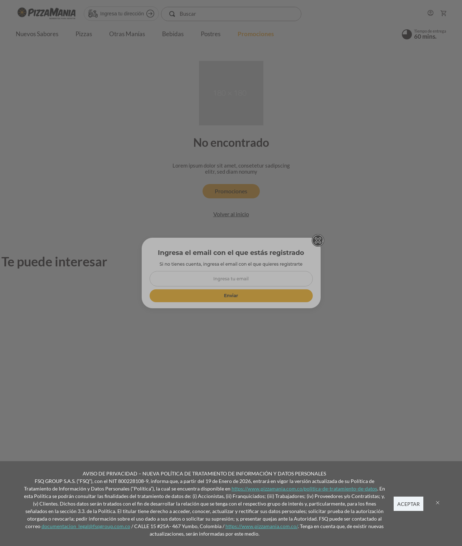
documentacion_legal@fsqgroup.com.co (86, 526)
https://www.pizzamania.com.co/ (261, 526)
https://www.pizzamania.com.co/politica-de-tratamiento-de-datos (304, 488)
